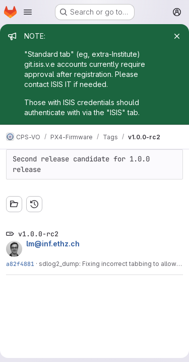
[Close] (177, 36)
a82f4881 (20, 263)
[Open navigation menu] (28, 12)
